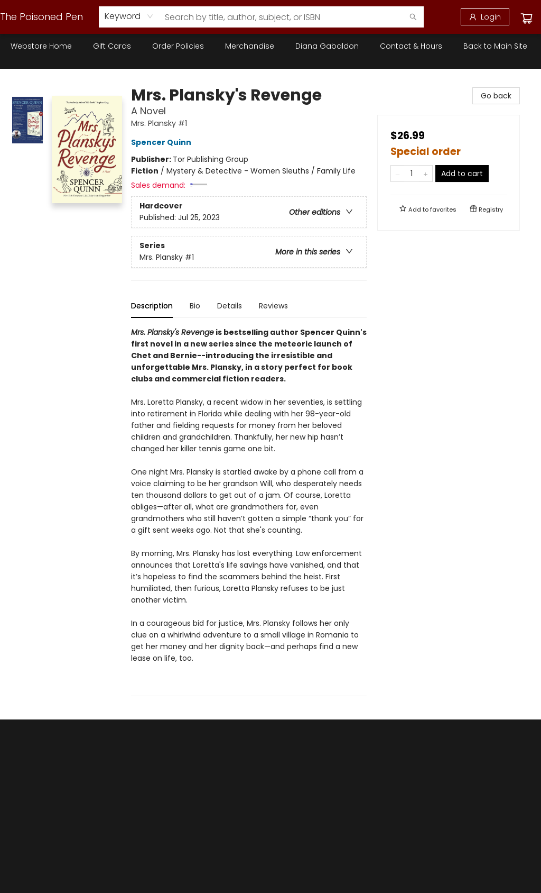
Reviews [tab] (273, 305)
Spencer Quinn (162, 142)
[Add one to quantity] (425, 173)
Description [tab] (152, 305)
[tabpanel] (249, 511)
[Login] (485, 16)
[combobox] (129, 16)
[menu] (270, 46)
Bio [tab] (195, 305)
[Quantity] (411, 173)
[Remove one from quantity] (397, 173)
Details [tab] (229, 305)
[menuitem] (41, 46)
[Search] (413, 17)
